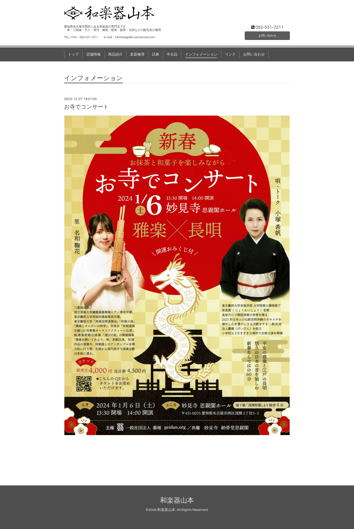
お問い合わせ (267, 35)
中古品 (172, 54)
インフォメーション (201, 54)
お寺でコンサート (86, 107)
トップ (73, 54)
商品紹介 (115, 54)
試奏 (155, 54)
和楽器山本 (177, 500)
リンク (230, 54)
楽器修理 (137, 54)
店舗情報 (93, 54)
